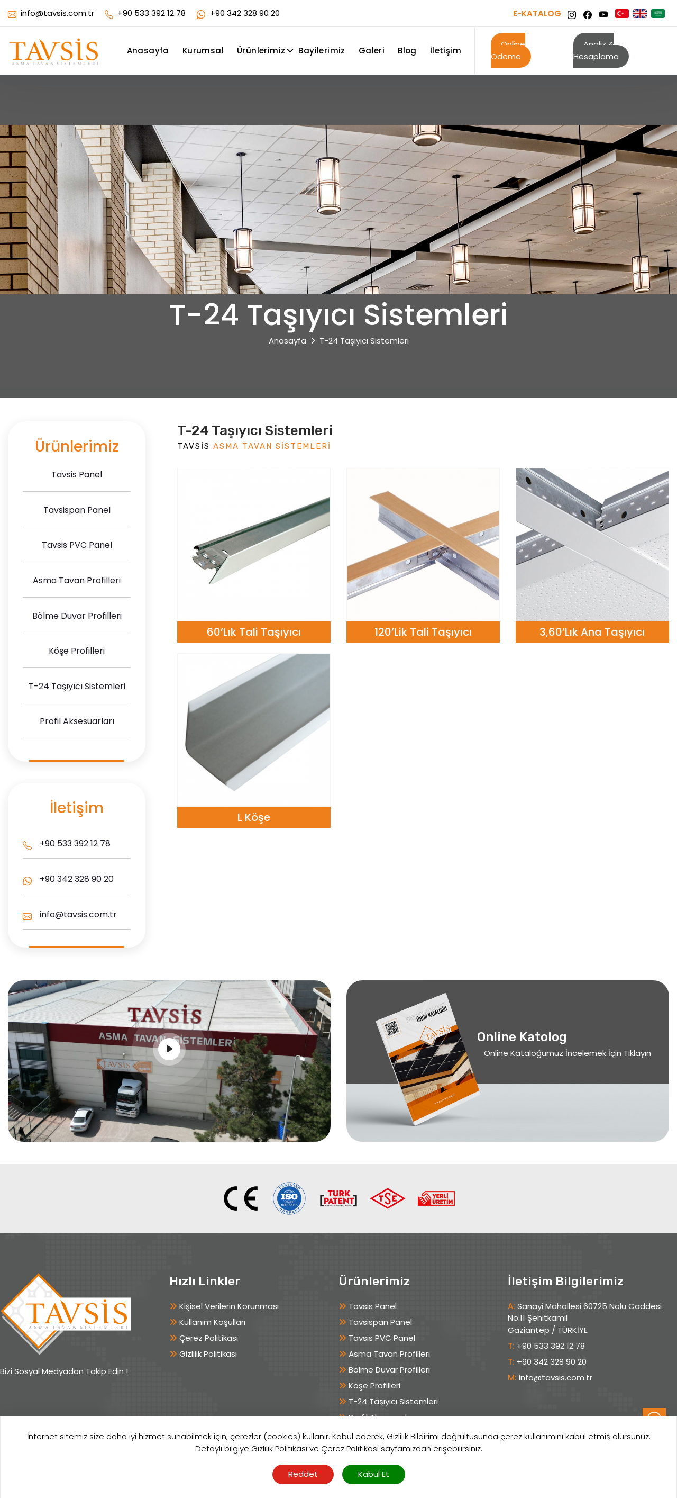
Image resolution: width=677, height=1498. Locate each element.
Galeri (372, 50)
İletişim (445, 50)
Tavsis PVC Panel (382, 1337)
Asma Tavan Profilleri (389, 1353)
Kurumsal (203, 50)
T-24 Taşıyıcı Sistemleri (393, 1401)
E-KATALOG (537, 14)
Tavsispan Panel (380, 1322)
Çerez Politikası (208, 1337)
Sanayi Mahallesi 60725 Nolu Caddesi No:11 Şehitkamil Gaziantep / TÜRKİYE (585, 1318)
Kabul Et (373, 1473)
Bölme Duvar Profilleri (389, 1369)
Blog (407, 50)
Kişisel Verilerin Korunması (229, 1306)
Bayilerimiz (321, 50)
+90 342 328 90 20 (245, 13)
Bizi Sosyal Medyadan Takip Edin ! (64, 1371)
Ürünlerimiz (261, 50)
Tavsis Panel (373, 1306)
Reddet (303, 1473)
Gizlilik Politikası (208, 1353)
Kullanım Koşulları (212, 1322)
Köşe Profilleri (374, 1385)
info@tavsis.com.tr (57, 13)
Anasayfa (148, 50)
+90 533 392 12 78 (151, 13)
